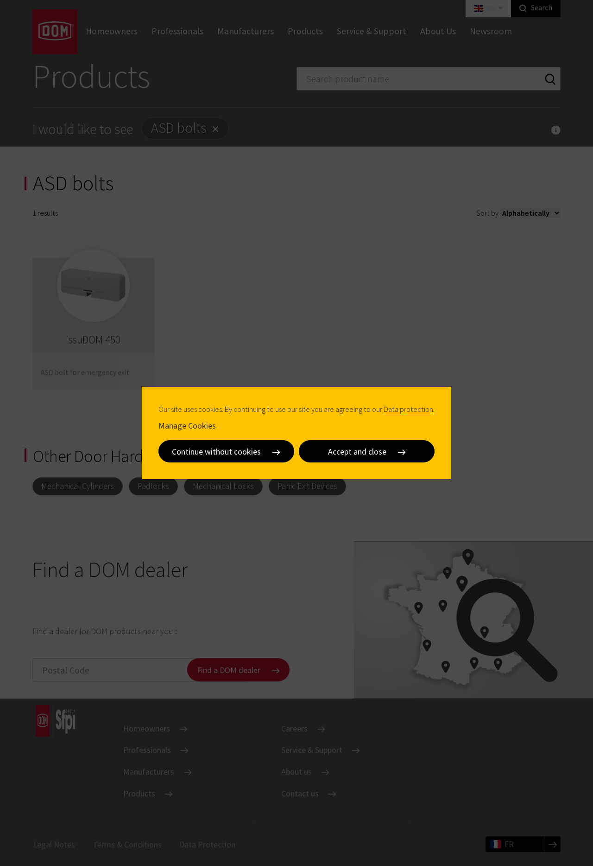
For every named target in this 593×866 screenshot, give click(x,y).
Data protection (408, 409)
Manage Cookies (187, 425)
